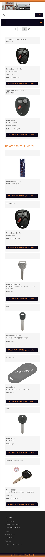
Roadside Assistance (12, 524)
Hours (7, 531)
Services (8, 518)
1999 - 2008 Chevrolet (14, 460)
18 (20, 29)
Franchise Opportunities (13, 544)
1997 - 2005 (10, 357)
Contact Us (9, 537)
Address (8, 541)
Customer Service (12, 527)
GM (7, 306)
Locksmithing (9, 521)
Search (39, 15)
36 (29, 29)
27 (24, 29)
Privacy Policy (10, 534)
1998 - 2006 (10, 203)
